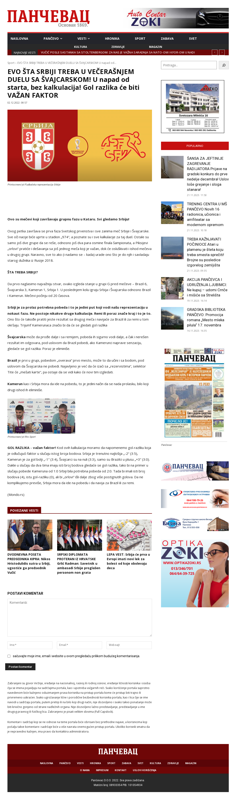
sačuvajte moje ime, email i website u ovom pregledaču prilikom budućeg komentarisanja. (76, 656)
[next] (222, 52)
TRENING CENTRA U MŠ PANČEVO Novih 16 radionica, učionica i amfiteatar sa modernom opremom (207, 214)
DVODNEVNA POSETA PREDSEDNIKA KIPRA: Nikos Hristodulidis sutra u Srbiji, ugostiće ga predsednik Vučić (28, 563)
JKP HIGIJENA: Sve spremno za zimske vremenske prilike (83, 52)
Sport (10, 63)
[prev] (214, 52)
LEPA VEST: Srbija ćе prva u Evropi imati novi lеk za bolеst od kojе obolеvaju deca (128, 561)
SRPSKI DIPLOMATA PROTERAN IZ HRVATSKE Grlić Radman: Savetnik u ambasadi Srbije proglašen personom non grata (78, 563)
